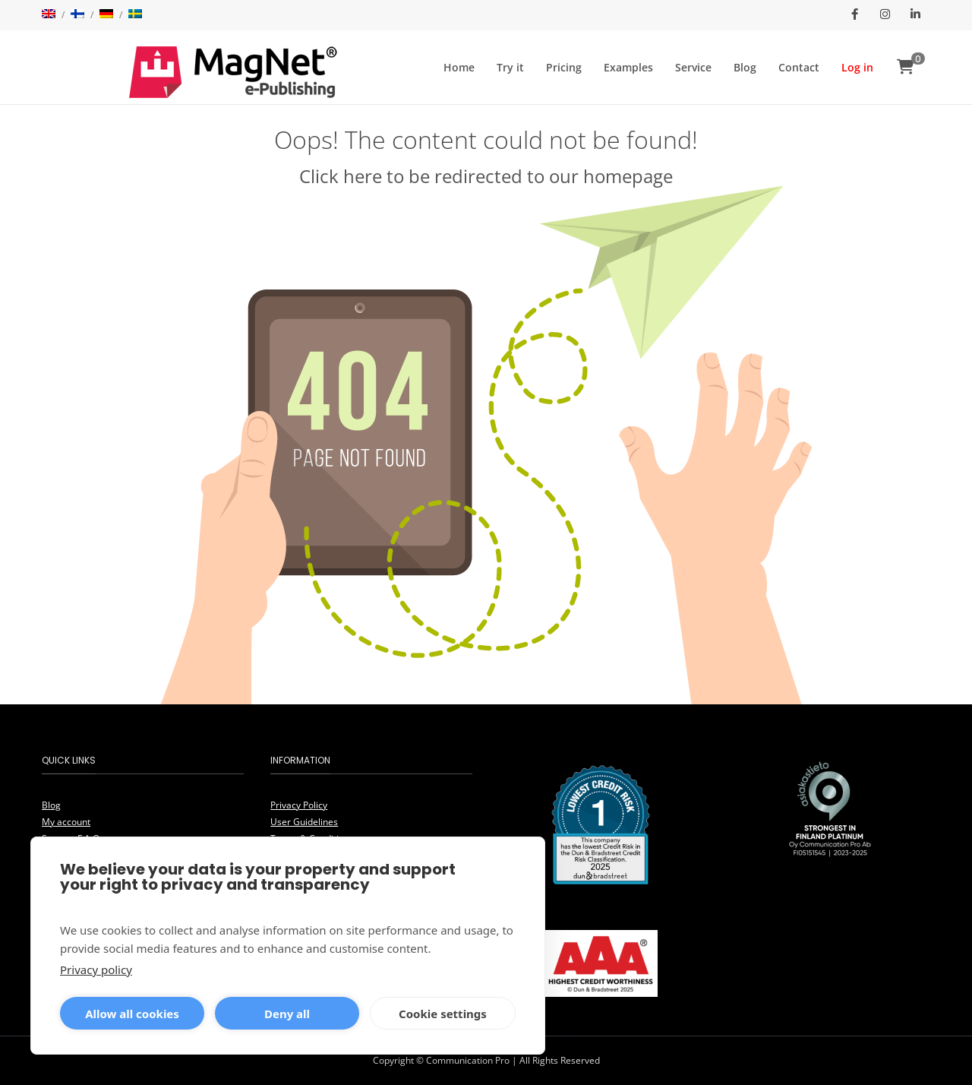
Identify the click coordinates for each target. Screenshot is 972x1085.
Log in (857, 67)
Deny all (287, 1013)
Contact (798, 67)
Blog (745, 67)
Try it (510, 67)
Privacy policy (96, 969)
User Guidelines (304, 821)
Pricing (564, 67)
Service (693, 67)
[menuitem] (48, 15)
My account (66, 821)
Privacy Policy (298, 805)
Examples (628, 67)
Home (459, 67)
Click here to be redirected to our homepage (486, 175)
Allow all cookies (132, 1013)
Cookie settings (443, 1013)
